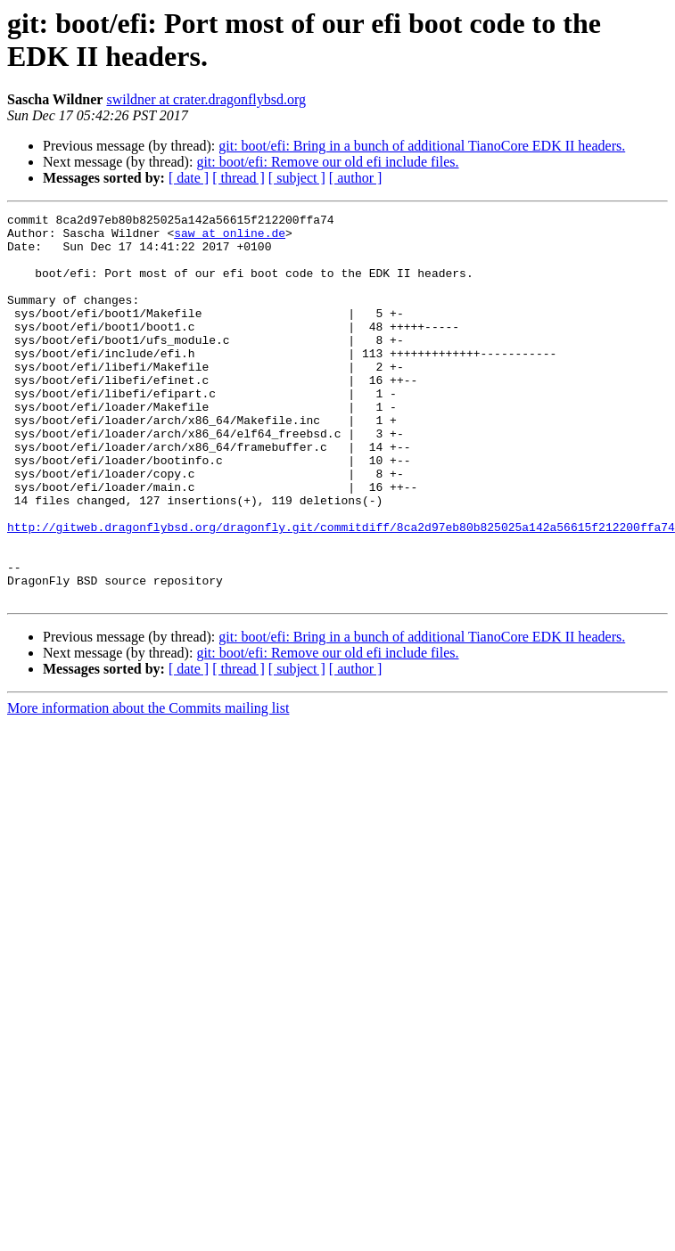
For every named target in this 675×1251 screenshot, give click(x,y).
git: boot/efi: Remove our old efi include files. (327, 161)
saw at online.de (229, 238)
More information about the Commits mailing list (148, 785)
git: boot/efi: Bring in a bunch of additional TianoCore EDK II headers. (421, 145)
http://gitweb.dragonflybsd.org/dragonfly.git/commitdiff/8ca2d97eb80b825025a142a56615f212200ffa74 (341, 591)
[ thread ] (238, 177)
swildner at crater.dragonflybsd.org (206, 99)
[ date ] (189, 177)
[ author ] (356, 177)
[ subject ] (296, 177)
